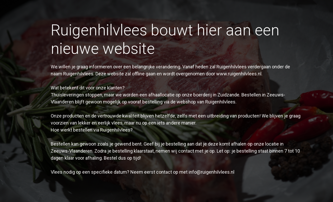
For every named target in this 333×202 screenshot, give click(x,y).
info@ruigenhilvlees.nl (211, 172)
